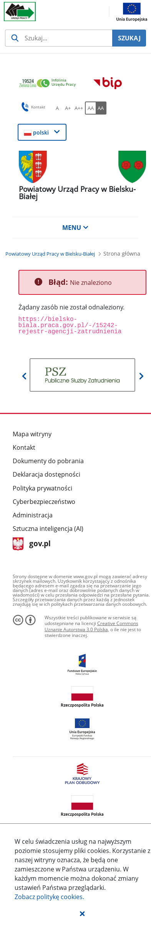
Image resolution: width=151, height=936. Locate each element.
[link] (49, 83)
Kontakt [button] (32, 107)
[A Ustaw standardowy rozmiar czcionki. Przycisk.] (57, 108)
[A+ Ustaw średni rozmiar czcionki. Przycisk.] (68, 108)
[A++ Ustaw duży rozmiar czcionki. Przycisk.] (78, 108)
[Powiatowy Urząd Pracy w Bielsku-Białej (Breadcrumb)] (50, 253)
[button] (82, 913)
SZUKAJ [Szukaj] (129, 38)
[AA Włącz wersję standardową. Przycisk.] (90, 108)
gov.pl (32, 544)
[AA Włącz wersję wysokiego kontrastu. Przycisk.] (101, 108)
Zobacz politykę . (49, 897)
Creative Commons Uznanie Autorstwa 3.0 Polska (91, 626)
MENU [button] (75, 227)
